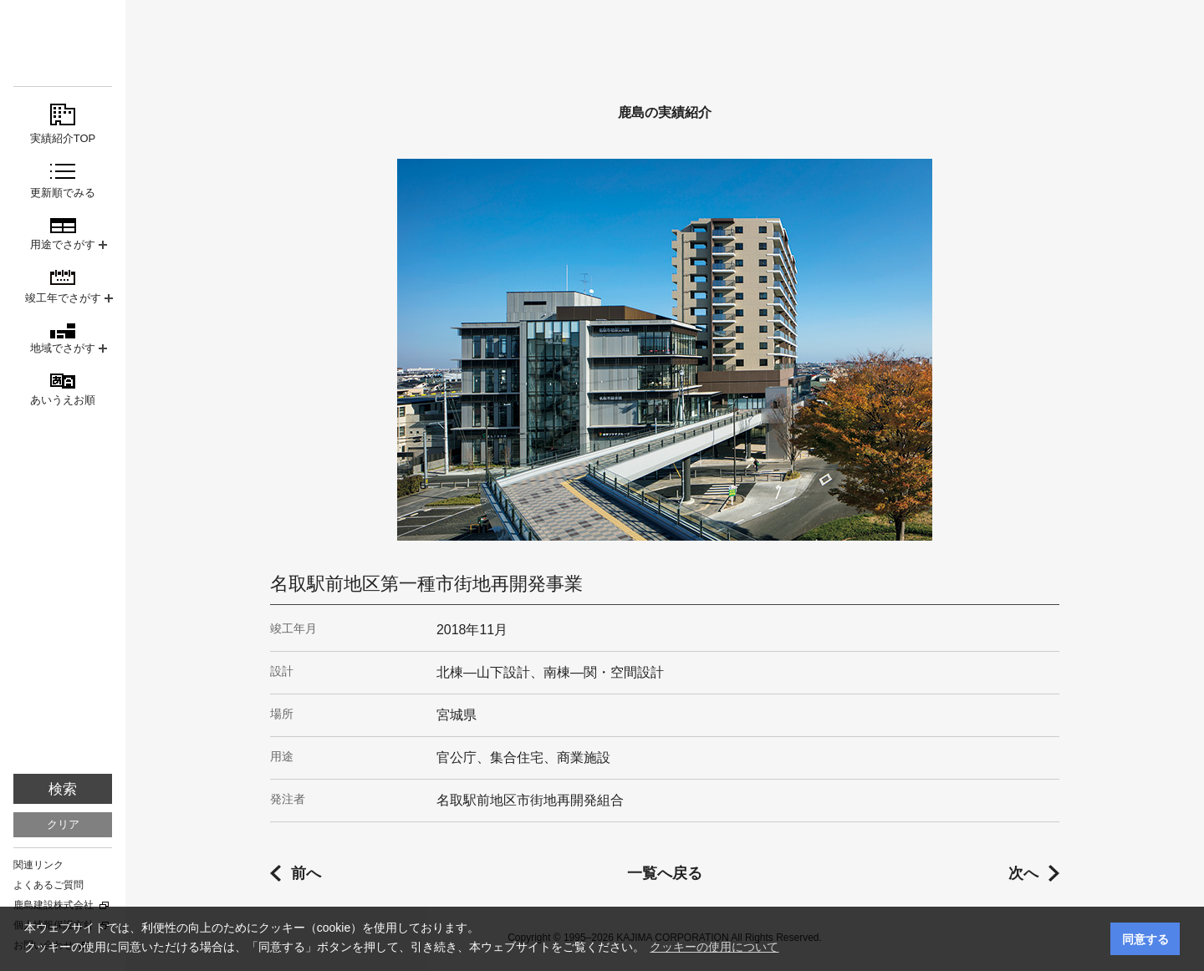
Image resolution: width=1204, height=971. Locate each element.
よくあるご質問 (48, 885)
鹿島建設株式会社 (53, 905)
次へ (1023, 873)
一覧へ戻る (664, 873)
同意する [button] (1145, 939)
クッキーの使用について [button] (714, 946)
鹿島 (63, 43)
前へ (306, 873)
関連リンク (38, 865)
